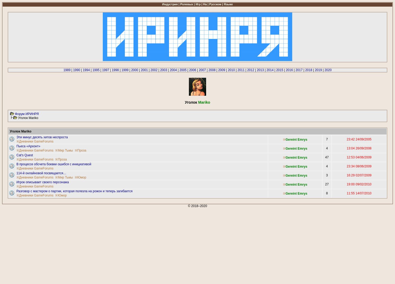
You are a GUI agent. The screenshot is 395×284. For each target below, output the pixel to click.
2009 (221, 70)
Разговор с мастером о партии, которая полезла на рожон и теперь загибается (74, 191)
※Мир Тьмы (64, 150)
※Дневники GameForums (35, 141)
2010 (231, 70)
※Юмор (80, 177)
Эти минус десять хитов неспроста (42, 137)
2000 (134, 70)
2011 (241, 70)
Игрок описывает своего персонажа (42, 182)
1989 (66, 70)
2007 (202, 70)
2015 (279, 70)
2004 (173, 70)
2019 (318, 70)
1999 (124, 70)
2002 (154, 70)
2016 (289, 70)
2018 (308, 70)
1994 (86, 70)
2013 (260, 70)
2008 (212, 70)
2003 (163, 70)
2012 (250, 70)
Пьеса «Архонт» (28, 146)
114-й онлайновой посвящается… (41, 173)
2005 (183, 70)
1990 (76, 70)
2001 (144, 70)
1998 (115, 70)
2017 (299, 70)
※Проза (80, 150)
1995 (96, 70)
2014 (270, 70)
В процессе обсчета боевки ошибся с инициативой (53, 164)
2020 (328, 70)
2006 (192, 70)
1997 (105, 70)
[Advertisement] (161, 245)
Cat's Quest (24, 155)
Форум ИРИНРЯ (27, 114)
